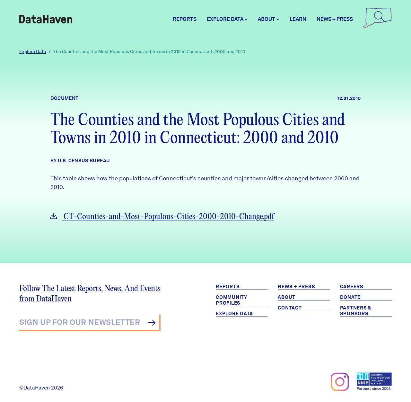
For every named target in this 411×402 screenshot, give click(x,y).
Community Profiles (231, 300)
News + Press (335, 19)
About (286, 297)
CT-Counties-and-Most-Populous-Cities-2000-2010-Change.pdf (162, 217)
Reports (185, 19)
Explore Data (32, 51)
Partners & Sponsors (356, 311)
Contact (290, 308)
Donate (350, 297)
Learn (298, 19)
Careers (351, 287)
